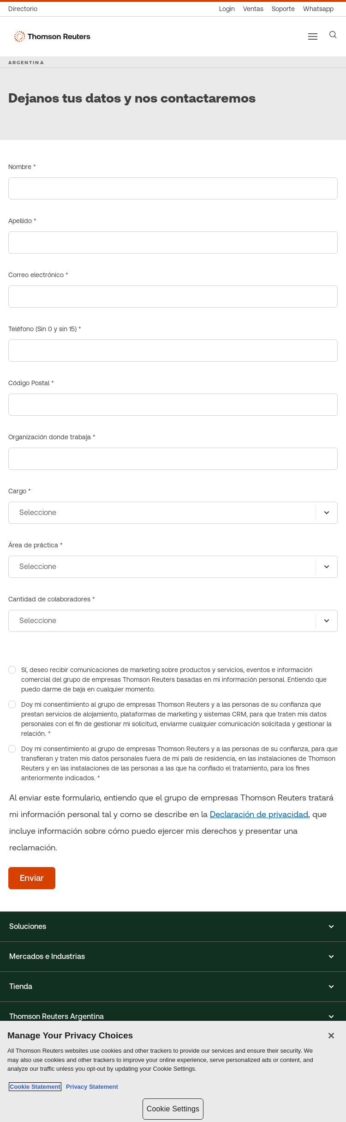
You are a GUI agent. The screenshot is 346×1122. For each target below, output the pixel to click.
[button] (173, 926)
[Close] (331, 1035)
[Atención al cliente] (283, 9)
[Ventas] (253, 9)
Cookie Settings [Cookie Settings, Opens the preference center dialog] (173, 1109)
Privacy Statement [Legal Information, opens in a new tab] (90, 1086)
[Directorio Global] (25, 9)
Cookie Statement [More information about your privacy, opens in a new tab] (35, 1086)
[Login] (227, 9)
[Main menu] (313, 36)
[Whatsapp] (318, 9)
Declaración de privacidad (259, 814)
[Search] (333, 34)
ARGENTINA (26, 62)
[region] (173, 1071)
